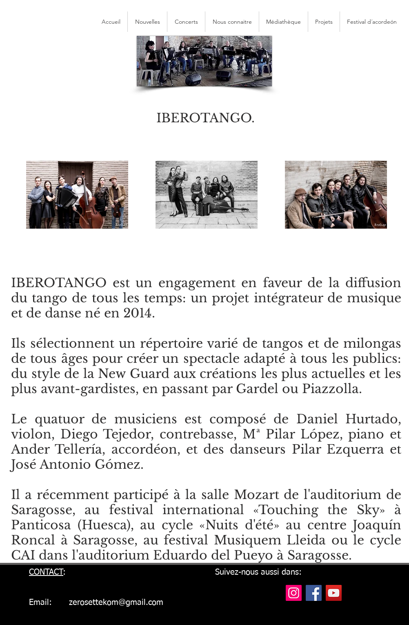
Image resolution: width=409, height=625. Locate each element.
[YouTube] (334, 593)
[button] (372, 21)
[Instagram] (294, 593)
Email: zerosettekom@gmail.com (96, 602)
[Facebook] (314, 593)
